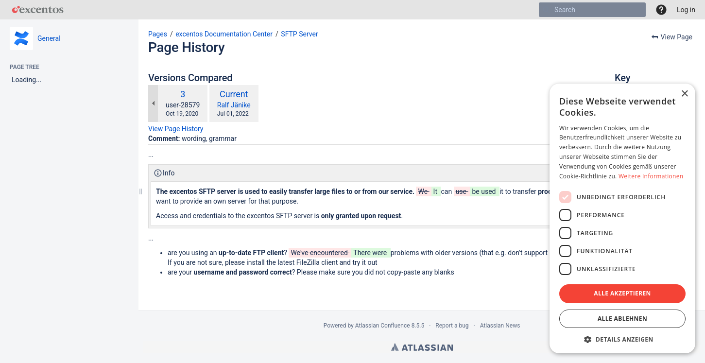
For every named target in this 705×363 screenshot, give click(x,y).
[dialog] (622, 218)
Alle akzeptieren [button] (622, 293)
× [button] (684, 94)
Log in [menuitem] (686, 10)
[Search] (546, 10)
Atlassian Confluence (382, 325)
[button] (661, 9)
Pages (157, 34)
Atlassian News (500, 325)
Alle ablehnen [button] (622, 318)
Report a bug (451, 325)
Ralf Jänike (234, 105)
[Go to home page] (37, 9)
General (49, 38)
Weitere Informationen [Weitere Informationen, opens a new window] (651, 176)
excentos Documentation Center (224, 34)
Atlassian (422, 347)
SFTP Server (299, 34)
